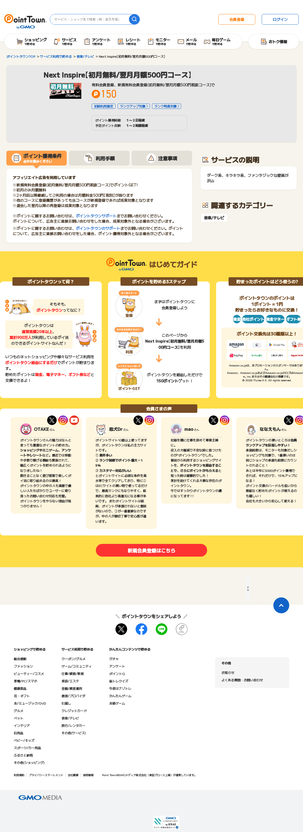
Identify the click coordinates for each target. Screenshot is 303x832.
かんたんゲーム (120, 696)
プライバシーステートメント (46, 775)
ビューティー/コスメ (29, 673)
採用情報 (88, 775)
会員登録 (236, 19)
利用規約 (19, 775)
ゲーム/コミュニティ (76, 666)
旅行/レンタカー (73, 725)
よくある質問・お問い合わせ (242, 680)
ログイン (280, 19)
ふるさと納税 (23, 755)
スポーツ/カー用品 (27, 747)
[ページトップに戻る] (281, 605)
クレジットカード (74, 710)
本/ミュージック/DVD (30, 703)
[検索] (134, 19)
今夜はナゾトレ (120, 688)
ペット (18, 718)
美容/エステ (70, 681)
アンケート (117, 666)
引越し (66, 703)
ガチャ (114, 658)
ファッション (23, 666)
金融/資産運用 (71, 688)
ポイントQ (117, 673)
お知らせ (227, 672)
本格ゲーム (117, 703)
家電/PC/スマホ (25, 681)
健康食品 (20, 688)
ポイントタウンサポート (96, 215)
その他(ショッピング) (29, 762)
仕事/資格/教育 (72, 673)
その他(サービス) (73, 733)
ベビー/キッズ (24, 740)
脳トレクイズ (118, 681)
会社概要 (73, 775)
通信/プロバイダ (73, 696)
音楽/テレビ (214, 218)
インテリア (22, 725)
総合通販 (20, 658)
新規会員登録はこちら (151, 550)
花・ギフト (22, 696)
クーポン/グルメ (73, 658)
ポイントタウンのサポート (98, 228)
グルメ (18, 710)
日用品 (18, 733)
